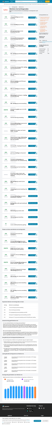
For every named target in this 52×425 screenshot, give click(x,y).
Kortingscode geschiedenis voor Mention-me (43, 30)
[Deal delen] (41, 1)
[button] (17, 423)
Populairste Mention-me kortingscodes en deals (44, 18)
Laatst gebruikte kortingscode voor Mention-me (43, 26)
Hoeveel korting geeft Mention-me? (44, 20)
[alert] (26, 421)
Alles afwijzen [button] (45, 420)
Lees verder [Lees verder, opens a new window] (28, 420)
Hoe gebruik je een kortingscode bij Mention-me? (43, 23)
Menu (12, 1)
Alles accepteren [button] (37, 420)
